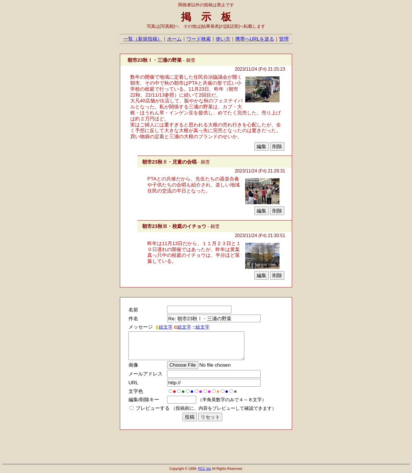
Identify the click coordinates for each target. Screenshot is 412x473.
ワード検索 (199, 39)
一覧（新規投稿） (142, 39)
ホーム (174, 39)
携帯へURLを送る (254, 39)
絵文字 (164, 327)
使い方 (223, 39)
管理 (284, 39)
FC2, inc (204, 469)
